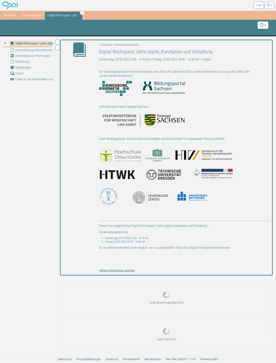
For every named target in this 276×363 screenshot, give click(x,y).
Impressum (112, 359)
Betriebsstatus (153, 359)
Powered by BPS (209, 359)
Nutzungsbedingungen (88, 359)
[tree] (27, 61)
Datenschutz (65, 359)
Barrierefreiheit (131, 359)
